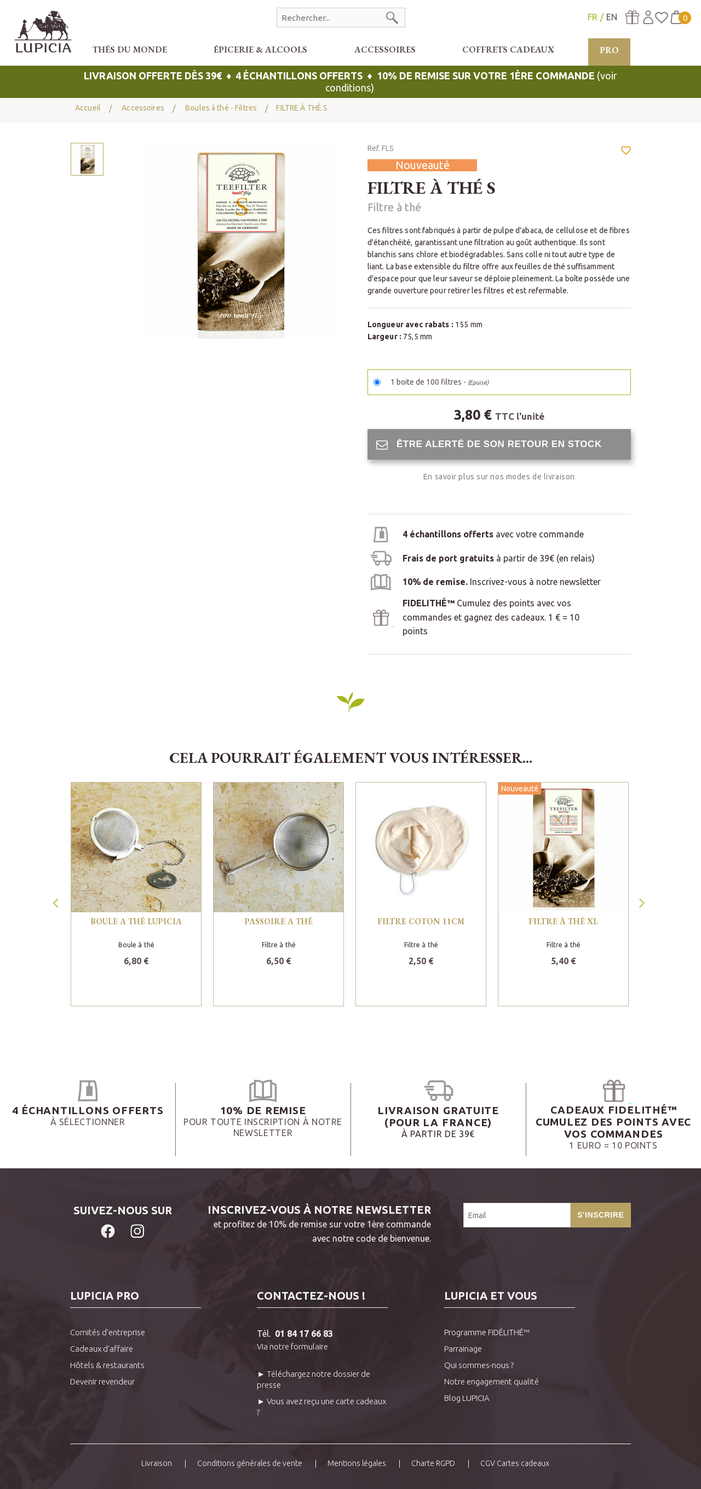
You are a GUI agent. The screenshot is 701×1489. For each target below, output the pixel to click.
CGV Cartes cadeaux (514, 1463)
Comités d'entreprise (107, 1332)
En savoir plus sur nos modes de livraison (499, 476)
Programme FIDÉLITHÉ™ (487, 1332)
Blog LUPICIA (467, 1398)
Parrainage (463, 1348)
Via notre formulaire (292, 1346)
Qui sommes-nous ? (479, 1365)
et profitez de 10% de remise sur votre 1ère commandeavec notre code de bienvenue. (303, 1223)
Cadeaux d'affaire (101, 1348)
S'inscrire (600, 1214)
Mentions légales (356, 1463)
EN (611, 17)
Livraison (156, 1463)
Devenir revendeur (102, 1381)
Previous (56, 899)
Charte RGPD (433, 1463)
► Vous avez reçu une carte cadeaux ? (321, 1407)
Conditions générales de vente (249, 1463)
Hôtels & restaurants (107, 1365)
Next (642, 899)
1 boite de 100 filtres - (439, 382)
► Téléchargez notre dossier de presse (313, 1379)
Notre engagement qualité (491, 1381)
